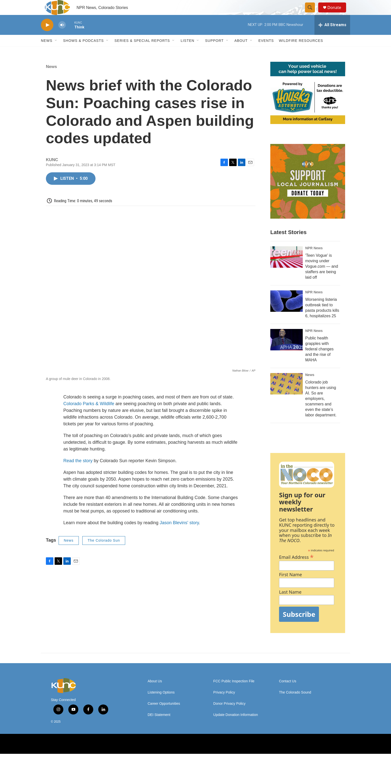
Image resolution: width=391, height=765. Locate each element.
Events (266, 52)
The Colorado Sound (295, 703)
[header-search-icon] (312, 13)
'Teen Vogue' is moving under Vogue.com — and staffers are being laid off (321, 277)
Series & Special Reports (142, 52)
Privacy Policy (224, 703)
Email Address (296, 567)
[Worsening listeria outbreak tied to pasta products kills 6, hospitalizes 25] (286, 312)
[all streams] (332, 36)
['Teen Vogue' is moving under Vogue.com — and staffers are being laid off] (286, 268)
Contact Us (287, 692)
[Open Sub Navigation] (56, 52)
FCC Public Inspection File (233, 692)
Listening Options (161, 703)
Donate (337, 13)
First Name (290, 585)
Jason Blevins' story (178, 533)
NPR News (314, 259)
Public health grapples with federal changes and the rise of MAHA (319, 360)
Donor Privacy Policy (229, 715)
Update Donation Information (235, 726)
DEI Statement (159, 726)
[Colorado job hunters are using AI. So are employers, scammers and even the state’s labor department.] (286, 395)
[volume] (62, 36)
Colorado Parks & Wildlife (88, 414)
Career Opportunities (164, 715)
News (51, 77)
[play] (47, 36)
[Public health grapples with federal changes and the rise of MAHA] (286, 351)
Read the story (78, 471)
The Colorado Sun (104, 552)
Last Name (290, 603)
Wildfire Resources (301, 52)
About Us (155, 692)
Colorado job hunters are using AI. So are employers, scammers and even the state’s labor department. (320, 409)
